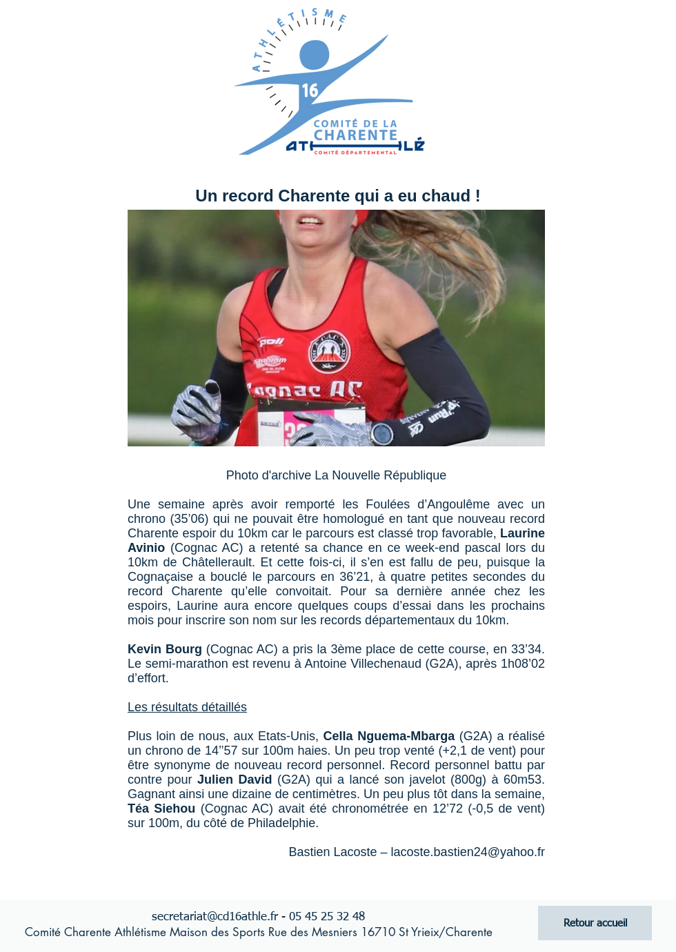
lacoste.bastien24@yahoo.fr (468, 852)
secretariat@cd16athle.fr (215, 917)
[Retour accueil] (595, 923)
